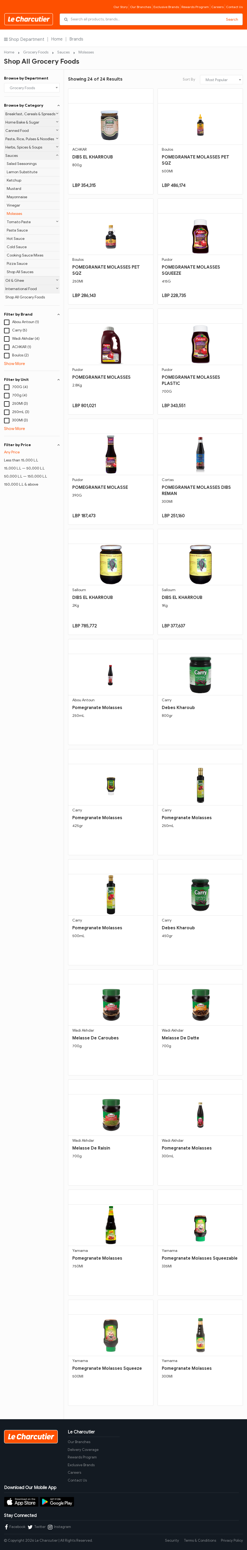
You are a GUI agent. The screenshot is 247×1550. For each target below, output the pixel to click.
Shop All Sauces (20, 272)
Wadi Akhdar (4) (26, 338)
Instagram (59, 1527)
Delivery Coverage (83, 1449)
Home (57, 39)
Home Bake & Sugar (31, 122)
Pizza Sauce (17, 263)
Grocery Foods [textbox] (22, 88)
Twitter (37, 1527)
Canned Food (31, 130)
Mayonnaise (17, 197)
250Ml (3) (20, 403)
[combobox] (32, 87)
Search (232, 19)
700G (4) (20, 387)
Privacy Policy (232, 1540)
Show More (14, 363)
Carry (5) (19, 330)
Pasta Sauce (17, 230)
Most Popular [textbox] (217, 80)
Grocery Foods (35, 52)
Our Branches (140, 7)
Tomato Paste (32, 221)
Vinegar (13, 205)
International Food (31, 288)
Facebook (15, 1527)
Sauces (63, 52)
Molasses (86, 52)
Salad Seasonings (22, 163)
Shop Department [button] (24, 39)
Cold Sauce (17, 247)
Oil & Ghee (31, 280)
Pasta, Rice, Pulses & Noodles (31, 138)
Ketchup (14, 180)
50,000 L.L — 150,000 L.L (25, 476)
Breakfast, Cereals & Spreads (31, 113)
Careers (217, 7)
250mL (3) (20, 412)
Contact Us (234, 7)
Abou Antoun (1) (25, 322)
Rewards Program (195, 7)
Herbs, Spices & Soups (31, 147)
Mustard (14, 188)
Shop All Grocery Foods (25, 297)
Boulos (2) (20, 355)
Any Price (12, 452)
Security (172, 1540)
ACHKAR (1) (21, 347)
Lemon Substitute (22, 172)
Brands (76, 39)
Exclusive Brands (166, 7)
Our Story (120, 7)
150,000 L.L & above (21, 484)
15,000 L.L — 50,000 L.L (24, 468)
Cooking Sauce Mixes (25, 255)
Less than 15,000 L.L (21, 460)
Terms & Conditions (200, 1540)
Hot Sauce (15, 238)
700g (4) (19, 395)
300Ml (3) (20, 420)
